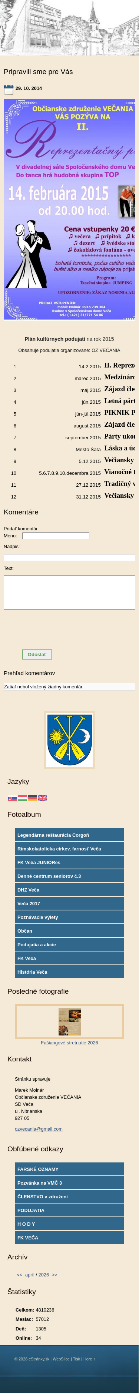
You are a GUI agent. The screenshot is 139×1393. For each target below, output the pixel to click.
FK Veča (26, 958)
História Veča (32, 972)
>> (54, 1275)
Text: (9, 568)
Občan (24, 931)
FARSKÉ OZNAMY (38, 1169)
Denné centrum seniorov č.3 (49, 876)
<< (19, 1275)
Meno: (10, 535)
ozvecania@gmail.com (39, 1129)
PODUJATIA (30, 1210)
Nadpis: (12, 546)
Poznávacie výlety (37, 917)
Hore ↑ (89, 1359)
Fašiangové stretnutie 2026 (69, 1042)
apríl (29, 1275)
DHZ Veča (28, 890)
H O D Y (26, 1224)
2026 (44, 1275)
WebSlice (61, 1359)
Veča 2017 (28, 903)
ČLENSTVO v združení (42, 1196)
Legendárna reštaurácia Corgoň (53, 835)
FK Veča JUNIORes (38, 862)
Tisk (76, 1359)
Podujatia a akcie (36, 944)
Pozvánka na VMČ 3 (39, 1183)
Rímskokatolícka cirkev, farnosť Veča (59, 849)
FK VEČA (27, 1238)
